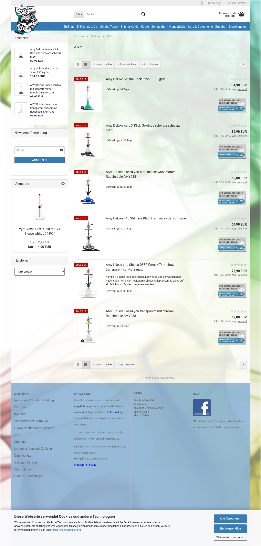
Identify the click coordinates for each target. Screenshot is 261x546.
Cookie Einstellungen (28, 476)
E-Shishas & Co (87, 27)
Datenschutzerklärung (68, 529)
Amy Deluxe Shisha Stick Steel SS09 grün (136, 79)
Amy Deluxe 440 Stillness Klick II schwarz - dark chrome (146, 218)
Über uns (20, 407)
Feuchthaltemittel (144, 400)
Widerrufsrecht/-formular (31, 421)
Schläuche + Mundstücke (168, 27)
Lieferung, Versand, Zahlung (33, 449)
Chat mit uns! (23, 469)
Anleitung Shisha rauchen (148, 407)
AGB (17, 435)
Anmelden (39, 160)
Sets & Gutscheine (200, 27)
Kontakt (19, 414)
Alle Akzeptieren (230, 518)
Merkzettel (237, 3)
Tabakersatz (141, 404)
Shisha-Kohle (129, 27)
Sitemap (19, 442)
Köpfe (145, 27)
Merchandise (238, 27)
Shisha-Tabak (109, 27)
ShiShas (68, 27)
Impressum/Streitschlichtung (34, 400)
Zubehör (221, 27)
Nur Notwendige (230, 528)
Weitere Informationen (230, 537)
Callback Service (25, 462)
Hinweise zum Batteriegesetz (34, 428)
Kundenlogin (210, 3)
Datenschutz (22, 455)
